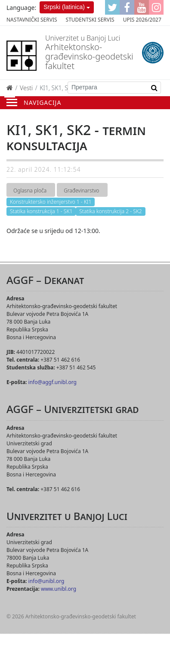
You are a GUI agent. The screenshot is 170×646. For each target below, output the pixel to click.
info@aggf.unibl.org (52, 382)
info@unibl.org (46, 581)
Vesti (26, 88)
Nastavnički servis (31, 19)
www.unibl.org (58, 588)
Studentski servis (90, 19)
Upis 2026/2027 (142, 19)
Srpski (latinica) (64, 6)
